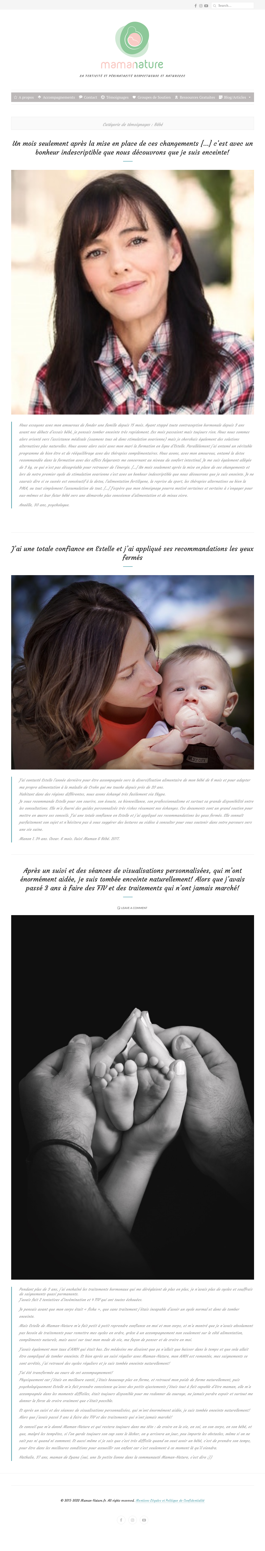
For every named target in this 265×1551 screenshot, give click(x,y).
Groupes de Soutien (154, 97)
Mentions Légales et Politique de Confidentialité (170, 1501)
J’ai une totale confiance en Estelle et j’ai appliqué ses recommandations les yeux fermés (133, 553)
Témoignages (117, 97)
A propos (26, 97)
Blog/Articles (237, 97)
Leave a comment (134, 908)
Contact (90, 97)
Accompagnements (59, 97)
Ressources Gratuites (197, 97)
